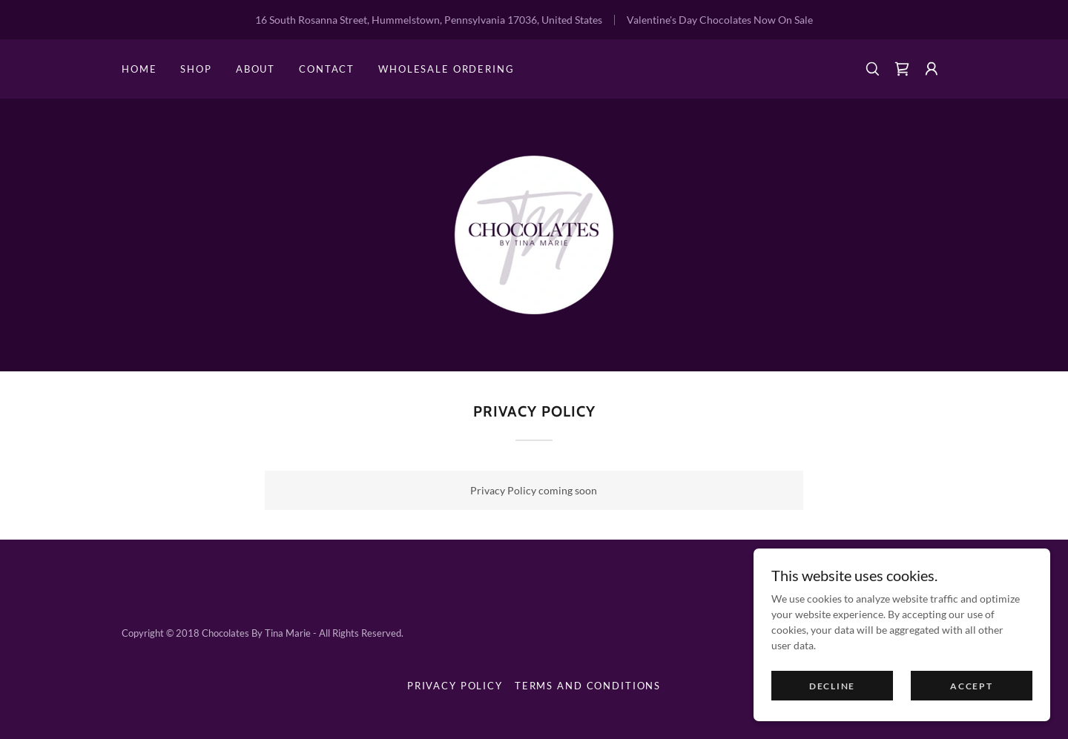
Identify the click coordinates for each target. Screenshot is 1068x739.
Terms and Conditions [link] (588, 686)
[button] (931, 69)
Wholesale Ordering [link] (446, 69)
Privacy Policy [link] (455, 686)
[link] (902, 69)
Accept (971, 716)
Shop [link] (195, 69)
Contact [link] (327, 69)
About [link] (255, 69)
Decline (832, 716)
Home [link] (139, 69)
